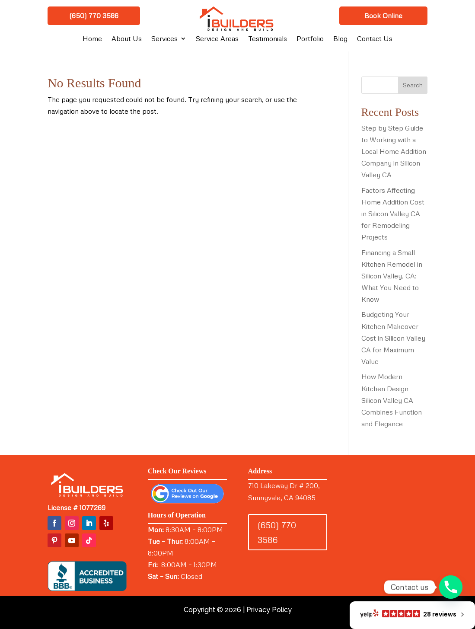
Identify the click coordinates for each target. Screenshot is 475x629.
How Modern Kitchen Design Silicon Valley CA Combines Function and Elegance (391, 400)
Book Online (383, 15)
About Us (127, 39)
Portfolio (310, 39)
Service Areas (217, 39)
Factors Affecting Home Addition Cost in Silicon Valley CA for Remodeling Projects (392, 214)
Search (413, 85)
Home (92, 39)
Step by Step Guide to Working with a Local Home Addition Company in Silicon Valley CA (393, 151)
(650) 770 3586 (93, 15)
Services (164, 39)
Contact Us (374, 39)
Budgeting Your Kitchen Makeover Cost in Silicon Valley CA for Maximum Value (393, 338)
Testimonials (267, 39)
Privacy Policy (269, 610)
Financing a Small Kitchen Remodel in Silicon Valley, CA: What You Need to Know (391, 276)
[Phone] (450, 587)
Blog (340, 39)
